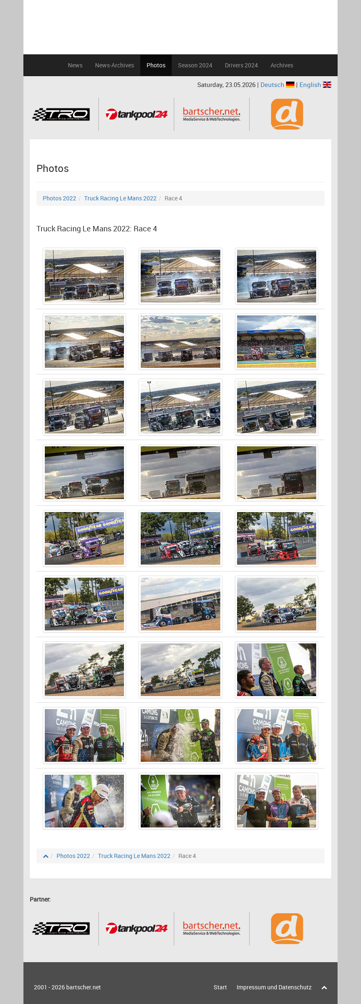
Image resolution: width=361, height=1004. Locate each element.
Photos (156, 65)
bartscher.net (83, 987)
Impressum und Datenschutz (274, 987)
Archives (282, 65)
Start (220, 987)
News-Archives (114, 65)
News (75, 65)
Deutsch (278, 84)
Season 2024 (195, 65)
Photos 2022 (59, 198)
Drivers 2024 (241, 65)
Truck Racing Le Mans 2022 (120, 198)
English (315, 84)
